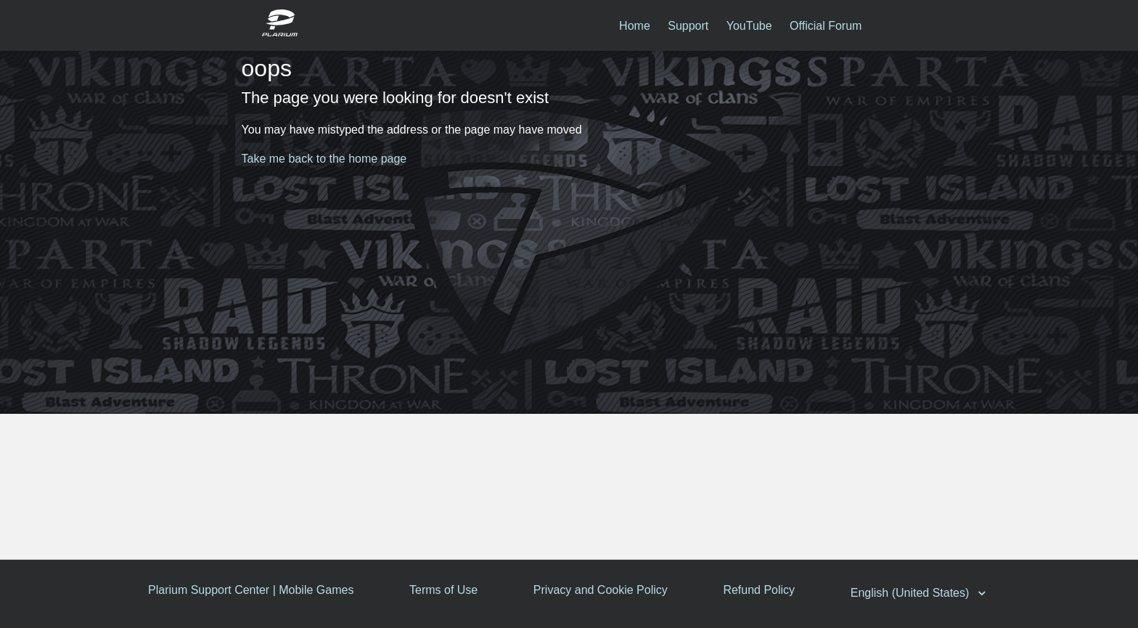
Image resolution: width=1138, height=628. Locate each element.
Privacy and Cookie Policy (603, 590)
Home (634, 26)
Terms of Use (445, 590)
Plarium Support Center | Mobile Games (250, 590)
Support (688, 26)
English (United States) (916, 593)
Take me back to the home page (324, 158)
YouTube (749, 26)
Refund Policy (762, 590)
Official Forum (825, 26)
